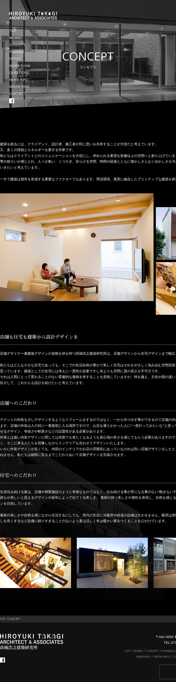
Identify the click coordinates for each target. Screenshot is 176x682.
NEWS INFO (18, 79)
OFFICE (15, 58)
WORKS (15, 37)
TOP (12, 30)
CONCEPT (17, 44)
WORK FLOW (19, 65)
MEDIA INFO (19, 86)
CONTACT (17, 93)
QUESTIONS (19, 72)
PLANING (16, 51)
